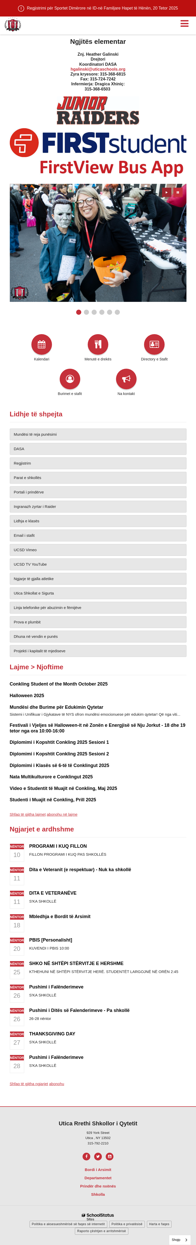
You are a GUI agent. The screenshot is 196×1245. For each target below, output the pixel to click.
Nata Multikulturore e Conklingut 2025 (51, 776)
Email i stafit (24, 535)
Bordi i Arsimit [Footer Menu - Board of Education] (98, 1169)
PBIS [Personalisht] (50, 940)
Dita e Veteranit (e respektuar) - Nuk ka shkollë (80, 869)
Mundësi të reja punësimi (35, 434)
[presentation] (166, 192)
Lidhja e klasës (26, 521)
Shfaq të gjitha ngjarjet (29, 1084)
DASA (19, 449)
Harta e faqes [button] (159, 1224)
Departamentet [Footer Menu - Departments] (97, 1178)
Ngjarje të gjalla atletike (34, 578)
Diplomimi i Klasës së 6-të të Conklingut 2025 (59, 765)
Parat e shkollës (27, 477)
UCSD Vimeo (25, 550)
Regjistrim (22, 463)
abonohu (56, 1084)
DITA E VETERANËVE (53, 893)
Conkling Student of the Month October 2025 (59, 684)
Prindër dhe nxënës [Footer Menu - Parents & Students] (98, 1186)
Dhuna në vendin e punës (36, 636)
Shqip (176, 1240)
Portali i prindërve (29, 492)
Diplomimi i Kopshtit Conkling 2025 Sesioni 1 (59, 742)
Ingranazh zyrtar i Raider (35, 506)
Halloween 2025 (27, 695)
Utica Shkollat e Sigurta (34, 593)
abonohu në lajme (62, 814)
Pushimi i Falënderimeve (56, 987)
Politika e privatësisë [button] (127, 1224)
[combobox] (180, 1240)
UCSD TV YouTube (30, 564)
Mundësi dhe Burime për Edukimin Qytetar (56, 707)
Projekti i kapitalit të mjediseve (40, 651)
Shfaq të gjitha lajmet (28, 814)
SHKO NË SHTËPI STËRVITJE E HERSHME (76, 963)
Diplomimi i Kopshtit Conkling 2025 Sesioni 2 (59, 753)
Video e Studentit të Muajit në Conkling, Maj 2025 (63, 788)
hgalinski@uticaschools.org (98, 69)
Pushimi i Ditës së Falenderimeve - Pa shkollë (79, 1010)
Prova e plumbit (27, 622)
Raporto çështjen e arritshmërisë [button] (101, 1231)
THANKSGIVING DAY (52, 1033)
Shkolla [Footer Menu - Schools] (98, 1194)
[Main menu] (184, 23)
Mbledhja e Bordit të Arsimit (60, 916)
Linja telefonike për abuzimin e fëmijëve (48, 607)
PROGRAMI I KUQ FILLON (58, 846)
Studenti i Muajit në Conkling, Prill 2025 (53, 799)
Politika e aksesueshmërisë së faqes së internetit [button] (68, 1224)
